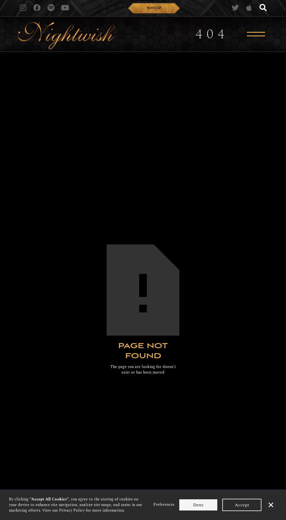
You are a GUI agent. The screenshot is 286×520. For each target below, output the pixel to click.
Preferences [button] (163, 504)
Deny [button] (198, 505)
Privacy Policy (72, 510)
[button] (271, 505)
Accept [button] (242, 505)
